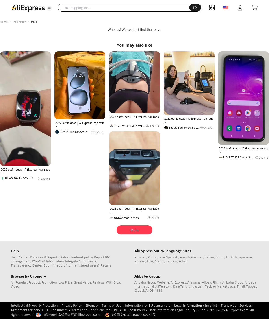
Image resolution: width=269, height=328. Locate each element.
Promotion (49, 282)
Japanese (245, 257)
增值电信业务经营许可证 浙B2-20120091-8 (73, 315)
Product (34, 282)
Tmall (241, 286)
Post (34, 22)
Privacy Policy (72, 305)
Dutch (219, 257)
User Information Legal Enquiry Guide (177, 310)
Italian (209, 257)
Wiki (109, 282)
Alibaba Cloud (232, 282)
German (197, 257)
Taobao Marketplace (220, 286)
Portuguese (156, 257)
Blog (117, 282)
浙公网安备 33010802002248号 (130, 315)
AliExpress (178, 282)
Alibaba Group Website (151, 282)
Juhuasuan (195, 286)
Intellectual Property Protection (34, 305)
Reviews (99, 282)
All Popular (19, 282)
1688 (158, 290)
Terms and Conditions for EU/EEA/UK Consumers (108, 310)
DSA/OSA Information (48, 261)
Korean (139, 261)
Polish (182, 261)
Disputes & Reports (44, 257)
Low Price (65, 282)
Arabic (159, 261)
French (185, 257)
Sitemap (91, 305)
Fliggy (217, 282)
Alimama (194, 282)
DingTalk (179, 286)
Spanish (172, 257)
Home (4, 22)
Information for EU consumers (147, 305)
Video (15, 286)
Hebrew (171, 261)
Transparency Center (26, 265)
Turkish (231, 257)
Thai (150, 261)
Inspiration (19, 22)
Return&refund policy (76, 257)
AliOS (149, 290)
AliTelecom (163, 286)
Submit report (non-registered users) (71, 265)
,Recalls (105, 265)
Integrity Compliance (80, 261)
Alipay (206, 282)
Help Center (20, 257)
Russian (140, 257)
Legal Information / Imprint (195, 305)
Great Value (82, 282)
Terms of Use (111, 305)
